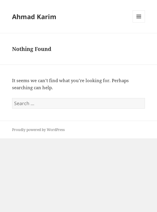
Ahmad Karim (34, 16)
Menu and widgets (139, 22)
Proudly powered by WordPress (38, 129)
